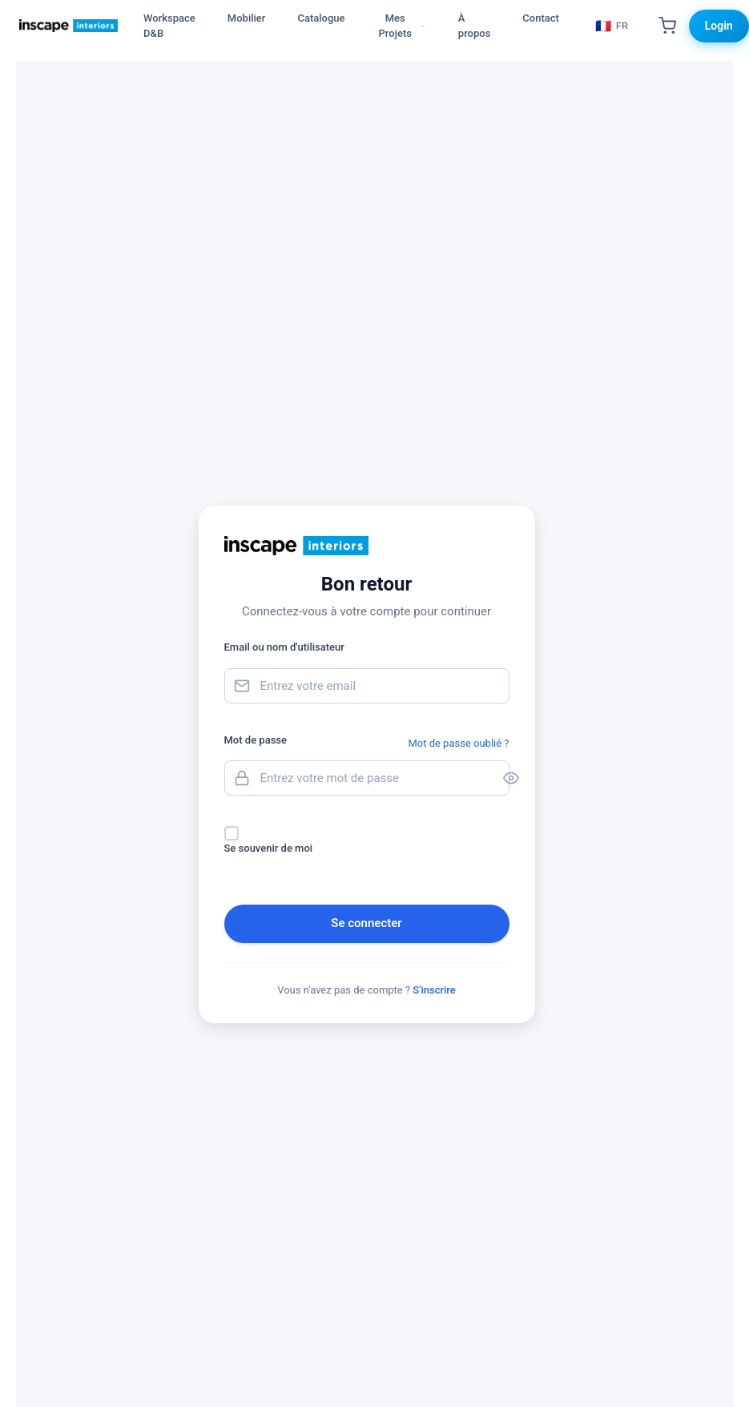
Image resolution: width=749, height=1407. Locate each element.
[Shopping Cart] (667, 26)
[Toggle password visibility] (496, 778)
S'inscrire (434, 990)
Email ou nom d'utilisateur (284, 647)
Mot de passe (255, 740)
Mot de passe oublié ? (458, 743)
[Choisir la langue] (612, 25)
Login (719, 25)
